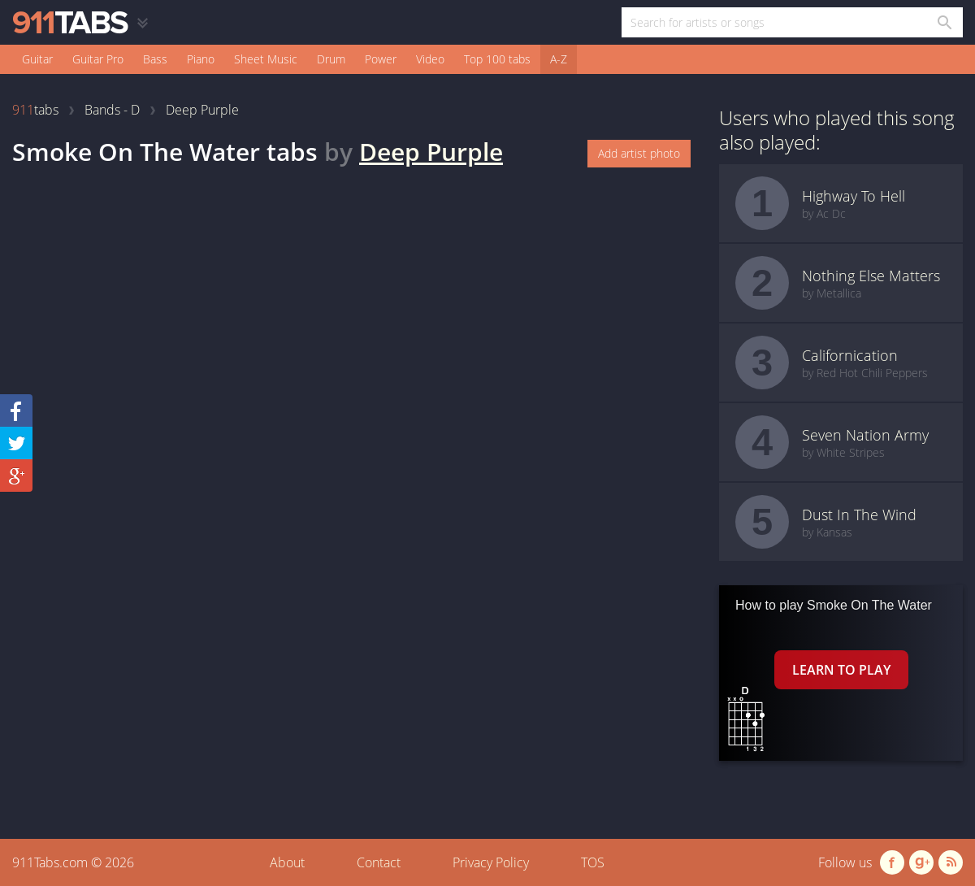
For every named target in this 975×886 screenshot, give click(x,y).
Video (430, 59)
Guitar (37, 59)
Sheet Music (265, 59)
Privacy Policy (491, 862)
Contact (379, 862)
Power (380, 59)
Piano (200, 59)
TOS (592, 862)
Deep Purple (431, 151)
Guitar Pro (98, 59)
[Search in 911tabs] (943, 22)
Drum (331, 59)
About (287, 862)
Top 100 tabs (497, 59)
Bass (155, 59)
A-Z (558, 59)
